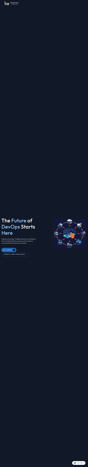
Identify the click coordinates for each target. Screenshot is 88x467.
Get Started (9, 250)
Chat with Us (79, 463)
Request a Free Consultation (16, 254)
